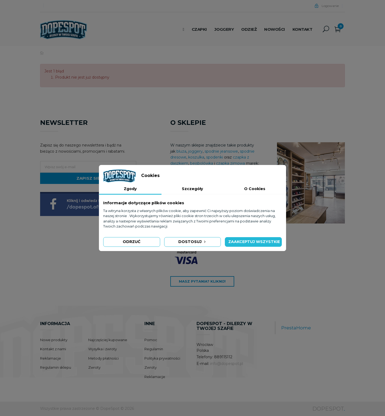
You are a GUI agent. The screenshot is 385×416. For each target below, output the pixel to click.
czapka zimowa (230, 163)
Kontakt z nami (53, 349)
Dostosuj (192, 241)
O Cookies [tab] (254, 188)
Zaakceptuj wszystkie (254, 241)
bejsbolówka (202, 163)
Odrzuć (131, 241)
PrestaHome (296, 327)
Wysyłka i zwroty (102, 349)
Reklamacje (50, 358)
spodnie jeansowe (221, 151)
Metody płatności (103, 358)
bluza (181, 151)
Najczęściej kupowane (107, 340)
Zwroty (94, 367)
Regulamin (153, 349)
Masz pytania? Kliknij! (202, 281)
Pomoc (150, 340)
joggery (195, 151)
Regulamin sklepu (55, 367)
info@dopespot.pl (226, 363)
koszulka (196, 157)
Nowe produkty (53, 340)
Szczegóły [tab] (192, 188)
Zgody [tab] (130, 188)
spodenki (214, 157)
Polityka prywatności (162, 358)
